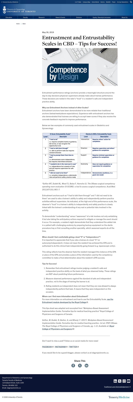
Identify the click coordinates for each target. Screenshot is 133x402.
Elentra (103, 2)
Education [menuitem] (9, 17)
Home (18, 23)
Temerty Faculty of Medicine (9, 2)
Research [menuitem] (42, 17)
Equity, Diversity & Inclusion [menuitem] (102, 17)
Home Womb (95, 2)
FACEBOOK (47, 346)
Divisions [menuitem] (79, 17)
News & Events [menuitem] (60, 17)
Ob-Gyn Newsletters (122, 2)
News (24, 23)
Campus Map (86, 2)
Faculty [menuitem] (25, 17)
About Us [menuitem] (124, 17)
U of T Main (78, 2)
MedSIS (108, 2)
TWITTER (73, 346)
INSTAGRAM (60, 346)
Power (114, 2)
